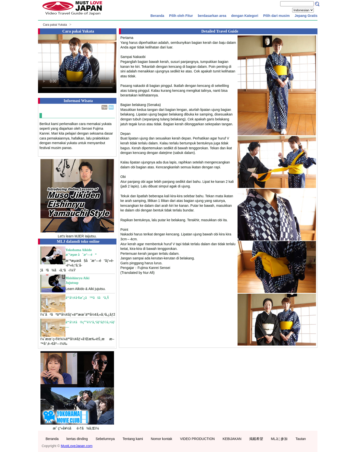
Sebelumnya (105, 439)
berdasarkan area (212, 16)
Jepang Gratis (306, 16)
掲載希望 (256, 439)
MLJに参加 (279, 439)
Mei (111, 107)
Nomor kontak (161, 439)
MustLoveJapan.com (76, 446)
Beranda (157, 16)
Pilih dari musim (276, 16)
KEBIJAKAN (232, 439)
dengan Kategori (244, 16)
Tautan (300, 439)
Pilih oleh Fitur (181, 16)
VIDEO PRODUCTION (197, 439)
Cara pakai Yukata (55, 24)
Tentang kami (133, 439)
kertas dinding (77, 439)
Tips (104, 107)
